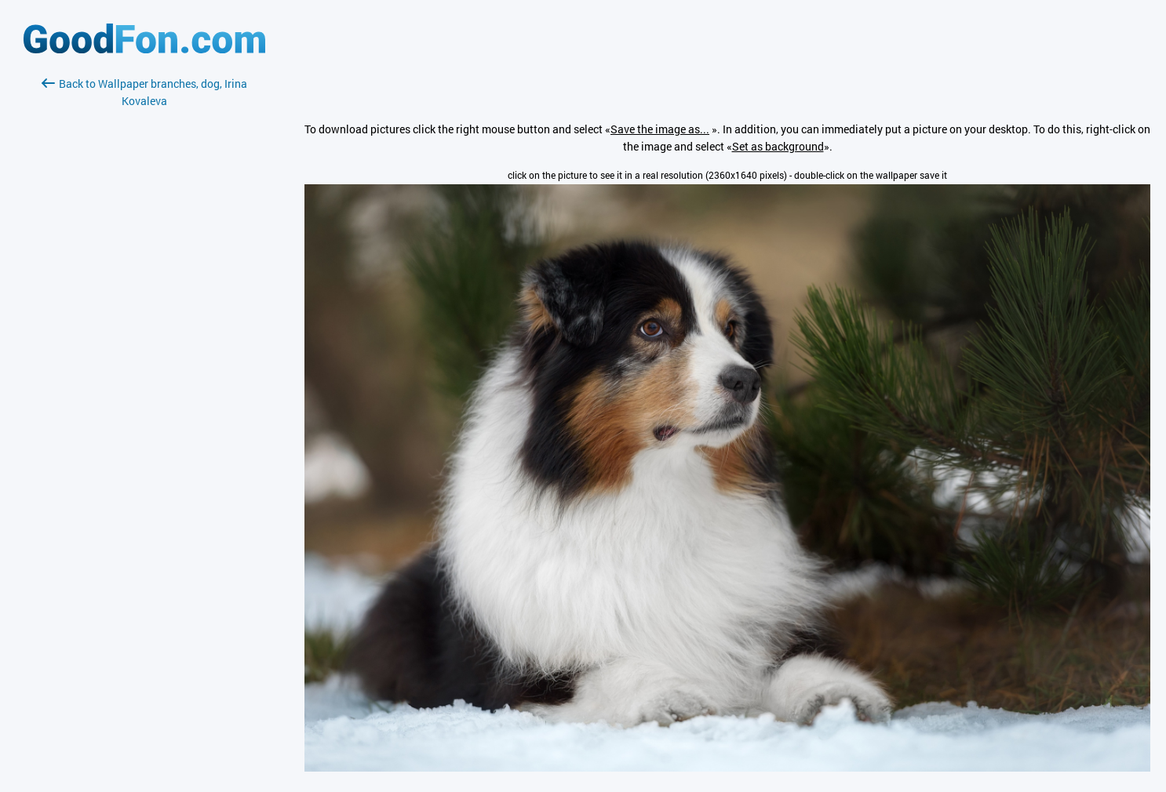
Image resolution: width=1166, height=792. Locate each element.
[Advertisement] (144, 295)
